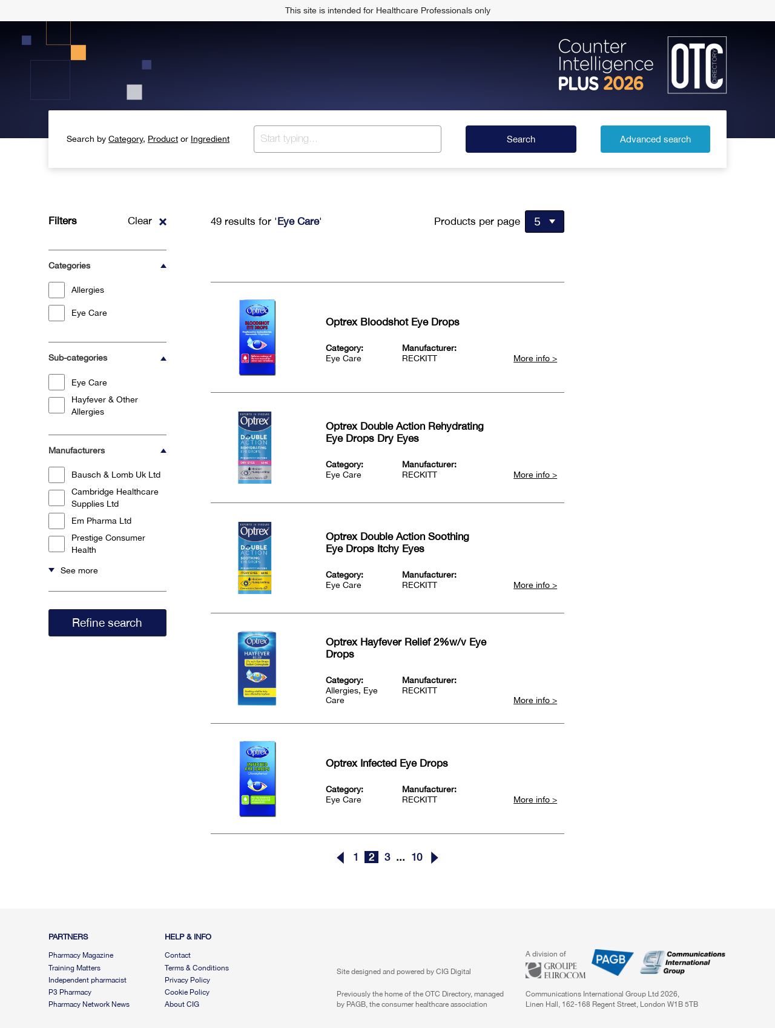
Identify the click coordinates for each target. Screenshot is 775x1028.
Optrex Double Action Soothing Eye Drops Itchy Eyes (397, 542)
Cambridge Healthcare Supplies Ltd (103, 497)
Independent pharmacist (87, 980)
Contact (178, 955)
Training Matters (74, 968)
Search (521, 139)
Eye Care (77, 313)
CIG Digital (453, 971)
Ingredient (210, 139)
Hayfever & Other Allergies (93, 405)
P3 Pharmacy (69, 992)
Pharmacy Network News (89, 1004)
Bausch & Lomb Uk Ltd (104, 475)
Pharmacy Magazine (80, 955)
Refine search (107, 622)
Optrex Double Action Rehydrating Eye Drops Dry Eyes (405, 432)
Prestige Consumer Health (96, 543)
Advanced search (655, 139)
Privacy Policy (187, 980)
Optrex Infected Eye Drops (387, 763)
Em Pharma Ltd (89, 521)
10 (416, 857)
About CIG (182, 1004)
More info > (535, 358)
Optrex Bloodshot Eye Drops (393, 322)
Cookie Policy (187, 992)
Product (163, 139)
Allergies (76, 290)
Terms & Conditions (197, 968)
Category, (126, 139)
